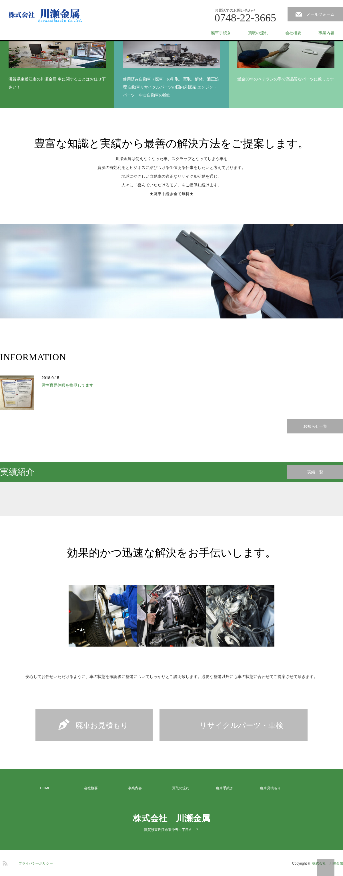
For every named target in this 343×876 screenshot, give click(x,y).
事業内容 (326, 33)
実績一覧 (315, 472)
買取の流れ (258, 33)
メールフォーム (320, 14)
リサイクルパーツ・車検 (241, 725)
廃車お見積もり (101, 725)
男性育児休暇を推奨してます (67, 385)
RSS (4, 862)
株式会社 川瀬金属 (171, 818)
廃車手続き (221, 33)
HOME (45, 788)
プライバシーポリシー (36, 863)
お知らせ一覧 (315, 426)
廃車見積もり (270, 788)
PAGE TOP (325, 867)
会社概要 (293, 33)
